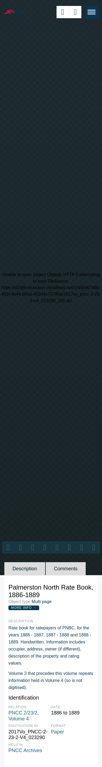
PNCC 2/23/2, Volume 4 (23, 715)
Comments (66, 568)
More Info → (23, 608)
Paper (57, 731)
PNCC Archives (25, 750)
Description (25, 568)
